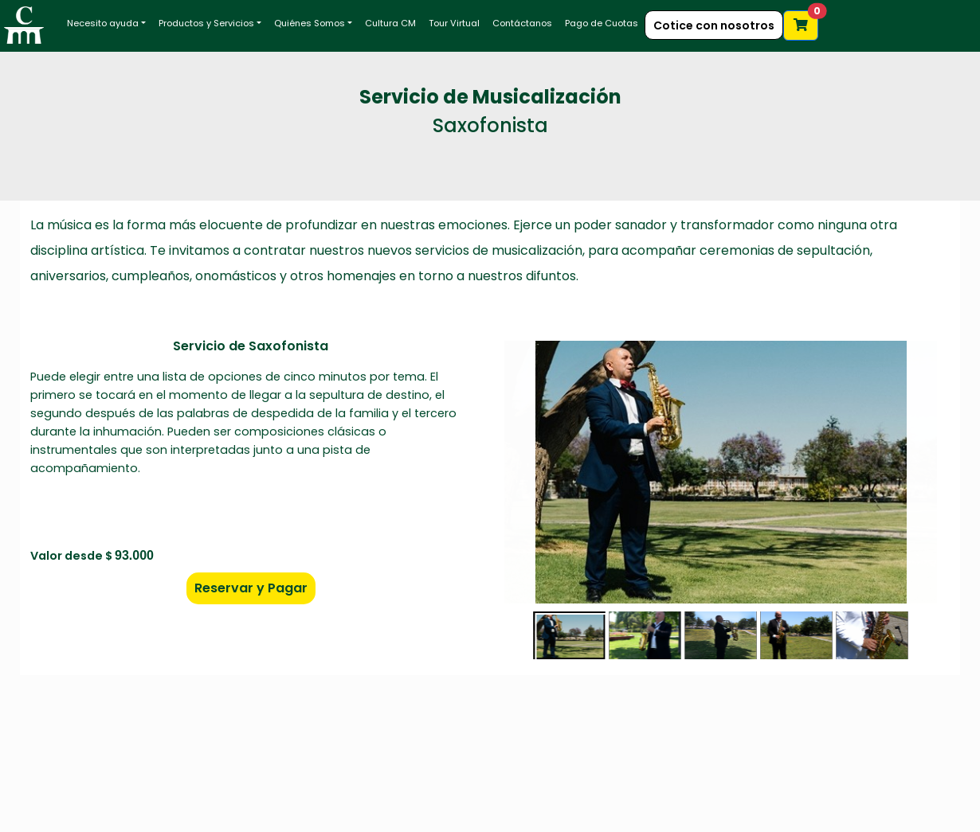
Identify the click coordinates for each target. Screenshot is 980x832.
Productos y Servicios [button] (206, 23)
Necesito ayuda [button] (103, 23)
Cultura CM (390, 23)
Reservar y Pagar (251, 588)
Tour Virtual (454, 23)
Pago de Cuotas (601, 23)
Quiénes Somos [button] (309, 23)
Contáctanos (522, 23)
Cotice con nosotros (713, 25)
